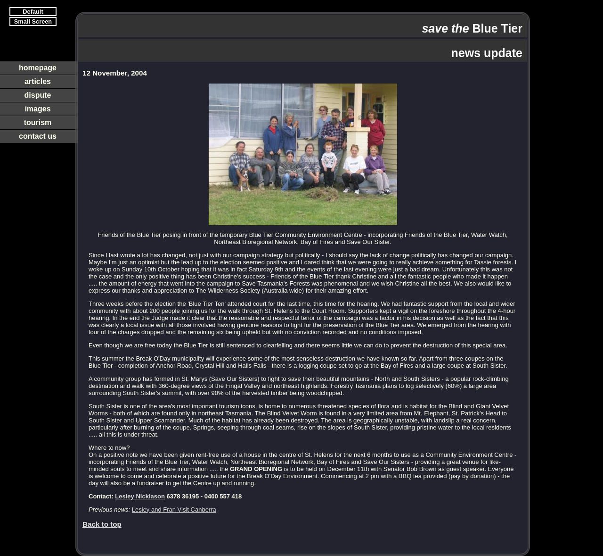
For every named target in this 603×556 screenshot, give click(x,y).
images (37, 109)
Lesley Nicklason (140, 496)
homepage (38, 68)
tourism (38, 122)
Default (33, 11)
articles (37, 81)
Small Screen (33, 21)
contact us (38, 136)
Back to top (102, 524)
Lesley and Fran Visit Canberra (174, 509)
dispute (37, 95)
